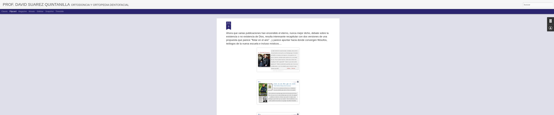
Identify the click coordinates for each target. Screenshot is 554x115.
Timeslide (60, 11)
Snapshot (49, 11)
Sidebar (40, 11)
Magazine (22, 11)
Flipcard (13, 11)
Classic (4, 11)
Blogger (287, 113)
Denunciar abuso (297, 113)
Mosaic (32, 11)
